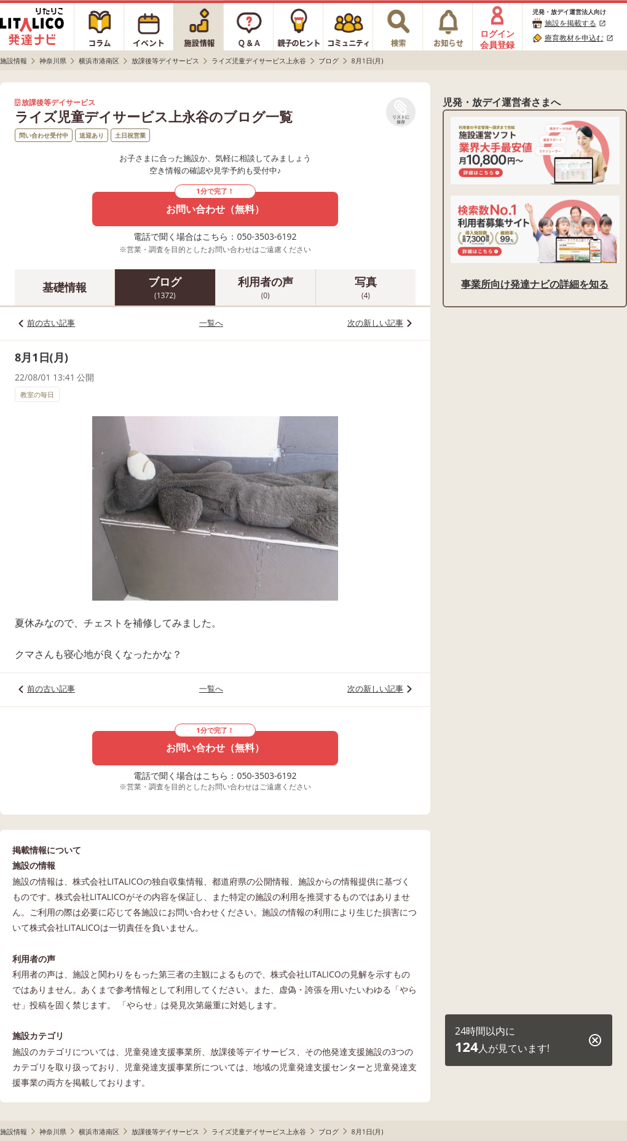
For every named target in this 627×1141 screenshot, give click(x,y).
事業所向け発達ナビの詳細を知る (535, 284)
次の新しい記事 (375, 322)
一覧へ (211, 322)
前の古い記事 (51, 322)
